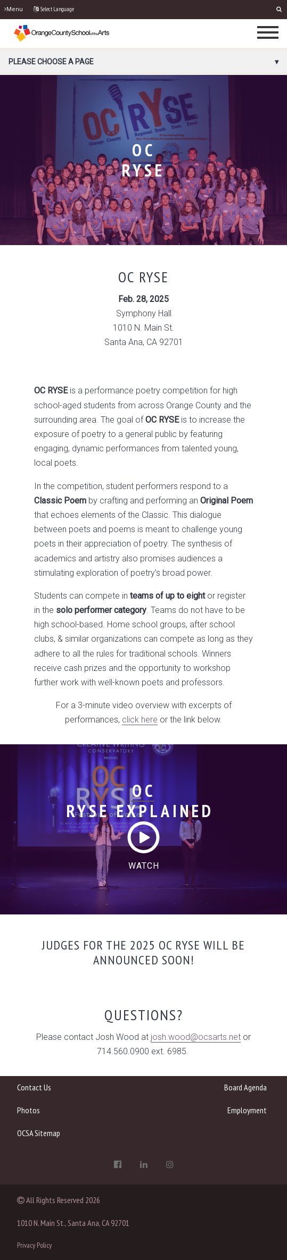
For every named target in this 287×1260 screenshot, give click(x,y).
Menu (13, 9)
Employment (247, 1110)
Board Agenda (245, 1087)
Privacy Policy (34, 1245)
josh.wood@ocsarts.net (196, 1037)
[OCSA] (62, 33)
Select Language (54, 9)
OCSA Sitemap (38, 1133)
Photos (28, 1110)
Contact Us (34, 1087)
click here (140, 720)
